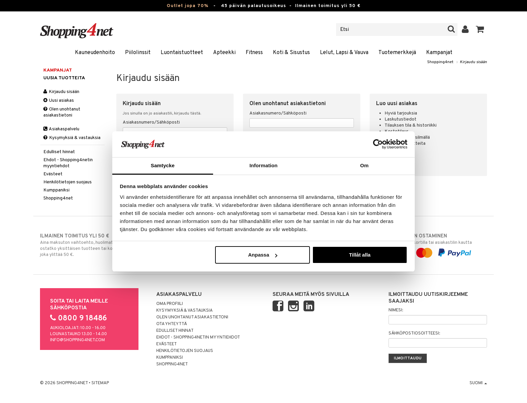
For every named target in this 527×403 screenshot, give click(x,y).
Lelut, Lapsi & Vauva (344, 52)
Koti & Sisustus (291, 52)
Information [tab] (263, 165)
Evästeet (53, 174)
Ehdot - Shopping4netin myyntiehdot (68, 163)
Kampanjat (439, 52)
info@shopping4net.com (77, 340)
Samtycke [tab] (163, 165)
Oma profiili (169, 304)
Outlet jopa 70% (187, 6)
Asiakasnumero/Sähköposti (151, 122)
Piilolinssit (138, 52)
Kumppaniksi (56, 190)
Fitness (254, 52)
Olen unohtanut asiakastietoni (61, 112)
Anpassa (262, 255)
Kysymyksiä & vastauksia (71, 138)
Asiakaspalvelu (61, 129)
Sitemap (100, 383)
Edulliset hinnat (59, 152)
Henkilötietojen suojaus (67, 182)
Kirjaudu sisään (473, 62)
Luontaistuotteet (182, 52)
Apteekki (224, 52)
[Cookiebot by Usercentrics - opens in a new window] (378, 144)
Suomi (478, 383)
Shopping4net (440, 62)
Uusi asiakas (58, 100)
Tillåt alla (359, 255)
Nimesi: (396, 310)
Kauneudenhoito (95, 52)
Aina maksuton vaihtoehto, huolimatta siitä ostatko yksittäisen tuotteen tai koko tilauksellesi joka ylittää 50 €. (91, 245)
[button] (480, 29)
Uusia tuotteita (64, 78)
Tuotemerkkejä (397, 52)
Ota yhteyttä (171, 324)
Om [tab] (364, 165)
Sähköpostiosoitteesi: (414, 333)
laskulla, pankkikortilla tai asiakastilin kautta (435, 244)
